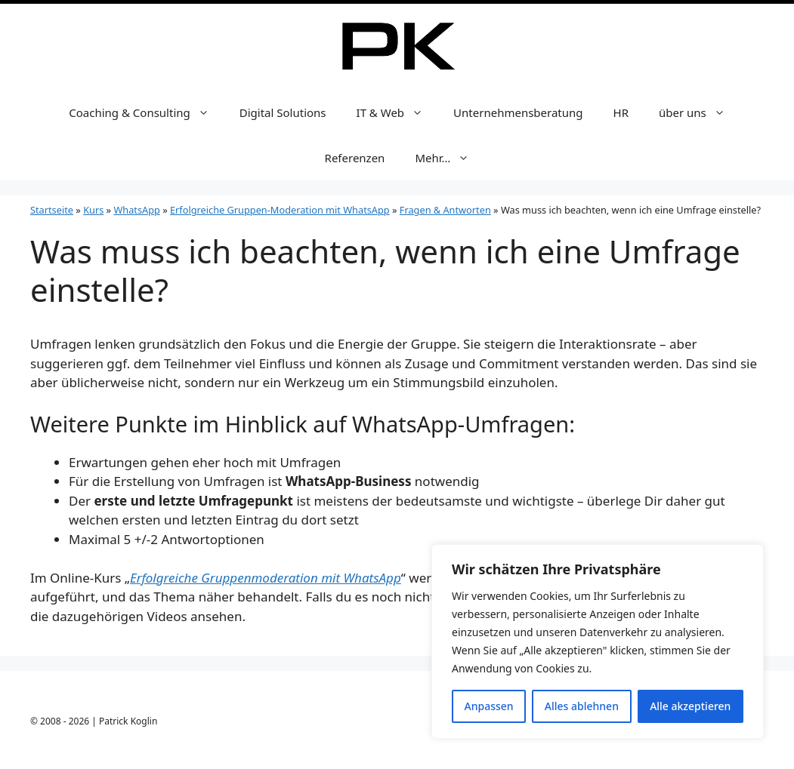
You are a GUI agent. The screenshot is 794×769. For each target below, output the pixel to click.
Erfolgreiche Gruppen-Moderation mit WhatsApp (280, 210)
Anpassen (489, 706)
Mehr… (449, 157)
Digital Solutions (282, 112)
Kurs (93, 210)
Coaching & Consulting (146, 112)
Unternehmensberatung (517, 112)
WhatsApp (136, 210)
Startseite (51, 210)
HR (621, 112)
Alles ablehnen (582, 706)
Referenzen (355, 157)
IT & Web (398, 112)
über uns (699, 112)
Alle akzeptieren (690, 706)
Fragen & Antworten (445, 210)
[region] (597, 641)
